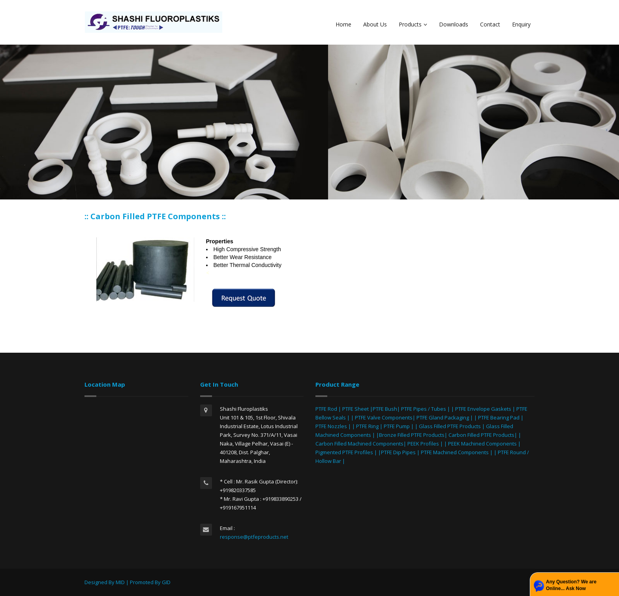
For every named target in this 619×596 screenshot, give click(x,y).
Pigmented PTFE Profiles (344, 452)
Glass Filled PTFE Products (450, 426)
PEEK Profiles (423, 443)
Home (343, 24)
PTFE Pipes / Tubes (423, 408)
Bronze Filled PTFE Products (412, 434)
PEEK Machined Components (482, 443)
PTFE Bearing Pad (499, 417)
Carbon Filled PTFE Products (481, 434)
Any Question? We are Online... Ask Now (571, 585)
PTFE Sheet (355, 408)
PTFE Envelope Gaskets (483, 408)
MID (120, 582)
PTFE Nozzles (331, 426)
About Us (375, 24)
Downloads (453, 24)
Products (413, 24)
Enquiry (521, 24)
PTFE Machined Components (455, 452)
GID (166, 582)
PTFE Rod (326, 408)
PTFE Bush (385, 408)
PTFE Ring (367, 426)
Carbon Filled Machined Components (359, 443)
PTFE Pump (397, 426)
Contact (490, 24)
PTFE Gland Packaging (442, 417)
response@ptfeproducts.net (254, 536)
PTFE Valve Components (384, 417)
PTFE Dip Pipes (398, 452)
